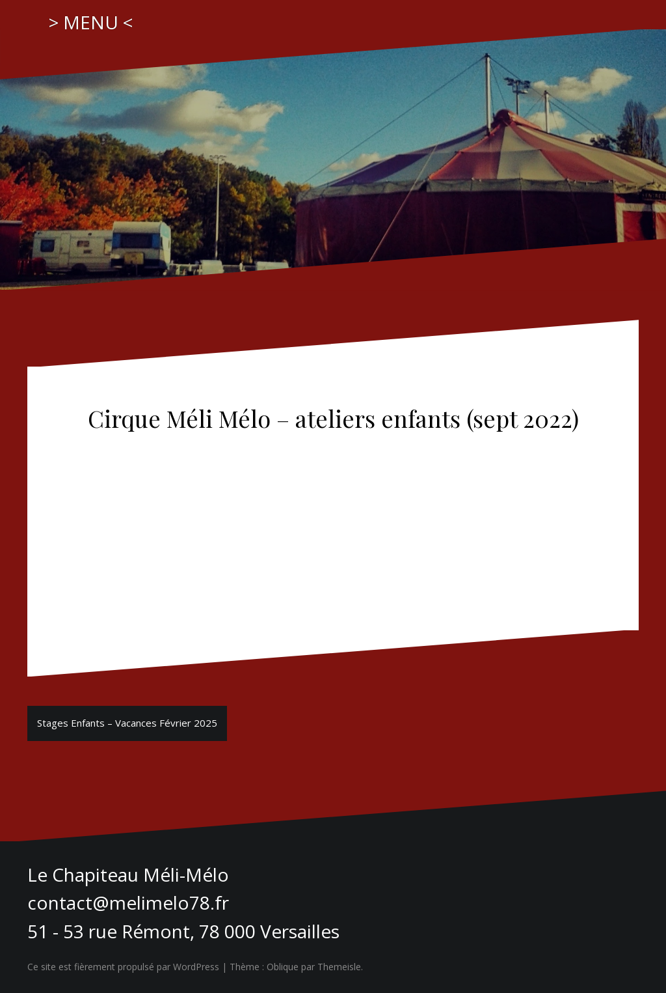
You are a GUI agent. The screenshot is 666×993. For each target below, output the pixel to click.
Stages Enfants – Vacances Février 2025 (127, 722)
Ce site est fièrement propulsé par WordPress (123, 966)
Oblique (283, 966)
